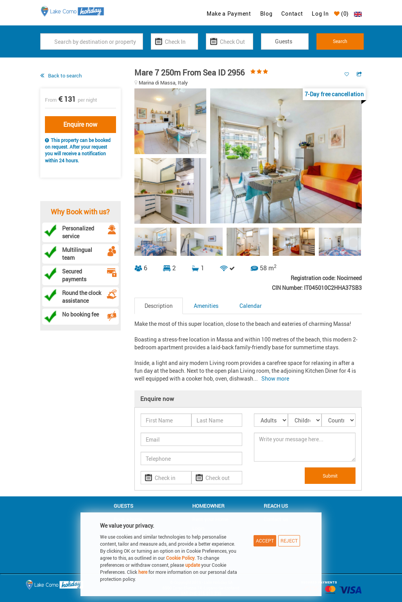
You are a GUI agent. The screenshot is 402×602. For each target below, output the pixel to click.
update (193, 565)
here (142, 572)
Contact (292, 13)
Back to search (65, 75)
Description (159, 305)
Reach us (276, 505)
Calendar (250, 305)
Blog (266, 13)
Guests (123, 505)
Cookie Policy (180, 558)
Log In (320, 13)
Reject (289, 540)
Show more (275, 378)
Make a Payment (229, 13)
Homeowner (208, 505)
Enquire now (80, 124)
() (341, 13)
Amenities (206, 305)
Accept (265, 540)
